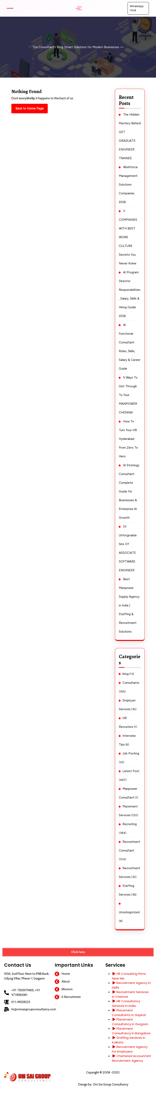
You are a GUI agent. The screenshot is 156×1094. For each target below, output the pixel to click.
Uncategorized (129, 912)
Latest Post (130, 771)
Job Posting (130, 753)
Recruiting (129, 824)
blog (125, 674)
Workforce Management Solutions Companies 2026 (128, 184)
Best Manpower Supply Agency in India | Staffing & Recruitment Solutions (129, 605)
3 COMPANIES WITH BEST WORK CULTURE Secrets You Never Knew (128, 237)
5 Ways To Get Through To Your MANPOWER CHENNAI (128, 395)
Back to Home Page (31, 107)
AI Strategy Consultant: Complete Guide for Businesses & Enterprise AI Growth (129, 491)
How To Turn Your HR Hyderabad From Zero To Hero (128, 439)
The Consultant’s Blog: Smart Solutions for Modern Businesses (75, 47)
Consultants (130, 683)
